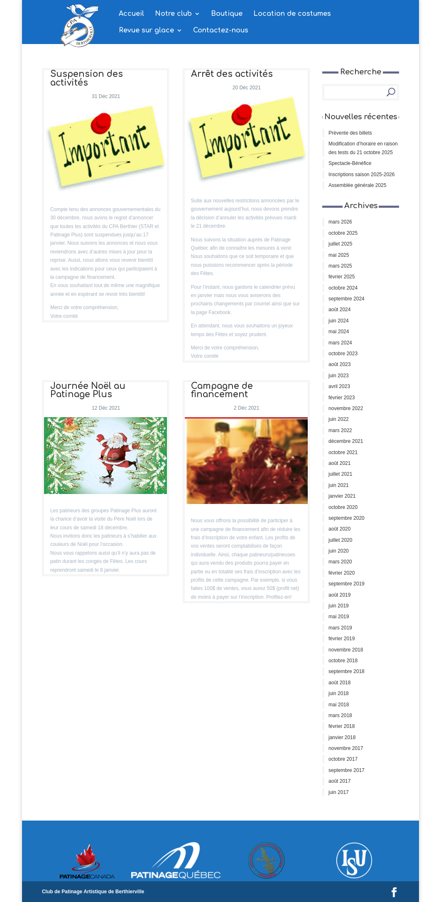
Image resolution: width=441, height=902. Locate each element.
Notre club (173, 14)
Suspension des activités (86, 78)
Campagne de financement (222, 390)
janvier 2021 (341, 496)
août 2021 (339, 463)
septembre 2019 (346, 584)
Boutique (227, 14)
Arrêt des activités (232, 74)
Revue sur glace (146, 30)
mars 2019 (340, 628)
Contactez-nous (220, 30)
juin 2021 (338, 485)
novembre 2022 (345, 408)
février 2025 (341, 277)
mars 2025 (340, 266)
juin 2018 (338, 693)
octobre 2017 (343, 759)
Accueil (131, 14)
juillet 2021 (340, 474)
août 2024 (339, 309)
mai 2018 (338, 705)
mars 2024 (340, 343)
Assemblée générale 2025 (357, 185)
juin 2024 (338, 321)
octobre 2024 (343, 288)
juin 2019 (338, 606)
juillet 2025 (340, 244)
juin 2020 (338, 551)
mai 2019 (338, 616)
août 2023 (339, 364)
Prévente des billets (350, 133)
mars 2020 (340, 562)
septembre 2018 (346, 671)
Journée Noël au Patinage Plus (87, 390)
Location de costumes (292, 14)
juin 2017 (338, 792)
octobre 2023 (343, 353)
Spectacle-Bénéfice (349, 163)
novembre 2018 (345, 650)
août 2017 (339, 781)
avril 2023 (339, 386)
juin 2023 (338, 375)
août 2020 (339, 529)
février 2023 (341, 398)
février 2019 (341, 638)
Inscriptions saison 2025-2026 (361, 174)
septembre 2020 (346, 518)
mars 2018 (340, 715)
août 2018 (339, 683)
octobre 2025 (343, 233)
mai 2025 (338, 255)
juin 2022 (338, 419)
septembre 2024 (346, 299)
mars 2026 (340, 222)
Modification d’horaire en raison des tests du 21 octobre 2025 (363, 148)
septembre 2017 (346, 770)
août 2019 (339, 595)
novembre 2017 (345, 748)
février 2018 (341, 726)
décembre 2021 (345, 441)
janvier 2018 (341, 737)
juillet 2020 (340, 540)
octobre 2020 (343, 507)
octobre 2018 (343, 661)
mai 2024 (338, 331)
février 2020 (341, 573)
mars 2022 (340, 430)
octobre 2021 (343, 452)
